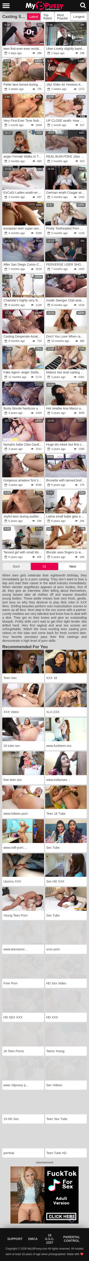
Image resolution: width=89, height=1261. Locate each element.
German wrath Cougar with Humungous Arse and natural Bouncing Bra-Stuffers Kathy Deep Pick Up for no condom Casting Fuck (66, 192)
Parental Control (71, 1238)
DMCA (33, 1239)
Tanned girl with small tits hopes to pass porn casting (23, 552)
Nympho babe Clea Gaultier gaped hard (23, 444)
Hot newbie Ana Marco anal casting (66, 408)
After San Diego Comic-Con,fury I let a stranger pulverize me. (23, 264)
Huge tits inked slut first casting (66, 444)
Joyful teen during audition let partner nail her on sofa (23, 516)
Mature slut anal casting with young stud (66, 372)
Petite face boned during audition (23, 84)
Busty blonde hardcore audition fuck (23, 408)
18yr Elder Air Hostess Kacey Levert (66, 84)
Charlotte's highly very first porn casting (23, 300)
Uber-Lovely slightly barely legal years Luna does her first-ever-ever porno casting (66, 48)
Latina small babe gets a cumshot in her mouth (66, 516)
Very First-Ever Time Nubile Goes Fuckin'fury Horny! (23, 120)
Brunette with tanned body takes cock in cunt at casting (66, 480)
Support (15, 1239)
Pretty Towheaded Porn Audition (66, 228)
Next (72, 566)
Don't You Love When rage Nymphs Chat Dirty (66, 336)
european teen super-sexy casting (23, 228)
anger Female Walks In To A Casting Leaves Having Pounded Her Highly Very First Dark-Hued (23, 156)
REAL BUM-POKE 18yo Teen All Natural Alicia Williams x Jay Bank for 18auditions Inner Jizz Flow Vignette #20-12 (66, 156)
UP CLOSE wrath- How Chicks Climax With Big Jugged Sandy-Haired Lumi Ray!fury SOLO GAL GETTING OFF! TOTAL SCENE (66, 120)
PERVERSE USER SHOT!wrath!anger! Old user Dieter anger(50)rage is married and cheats (66, 264)
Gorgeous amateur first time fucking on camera (23, 480)
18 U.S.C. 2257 (49, 1238)
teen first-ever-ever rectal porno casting (23, 48)
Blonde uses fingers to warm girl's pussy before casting (66, 552)
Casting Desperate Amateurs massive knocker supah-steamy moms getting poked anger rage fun (23, 336)
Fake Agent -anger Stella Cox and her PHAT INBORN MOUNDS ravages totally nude (23, 372)
